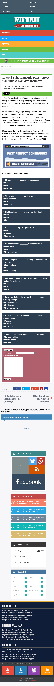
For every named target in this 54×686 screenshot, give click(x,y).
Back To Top (29, 668)
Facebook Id (20, 668)
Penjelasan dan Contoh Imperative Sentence (17, 636)
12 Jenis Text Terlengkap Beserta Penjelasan (18, 653)
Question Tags (33, 594)
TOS (31, 11)
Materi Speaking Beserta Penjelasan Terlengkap (19, 658)
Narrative (31, 590)
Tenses (31, 599)
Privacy (32, 7)
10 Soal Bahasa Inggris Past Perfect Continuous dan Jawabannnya (25, 79)
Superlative (16, 599)
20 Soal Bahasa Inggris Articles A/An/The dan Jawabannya (12, 403)
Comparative (17, 586)
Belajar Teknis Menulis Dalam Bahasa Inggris (18, 663)
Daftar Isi (33, 2)
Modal (14, 590)
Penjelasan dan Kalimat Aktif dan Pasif (15, 641)
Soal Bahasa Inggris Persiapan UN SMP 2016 (18, 617)
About (5, 2)
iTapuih (23, 682)
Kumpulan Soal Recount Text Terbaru (15, 624)
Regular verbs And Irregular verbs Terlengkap (18, 638)
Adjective (15, 581)
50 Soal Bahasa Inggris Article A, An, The (16, 614)
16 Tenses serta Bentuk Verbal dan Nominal (17, 643)
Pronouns (16, 594)
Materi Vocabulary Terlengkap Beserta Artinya (18, 660)
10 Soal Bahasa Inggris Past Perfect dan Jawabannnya (41, 403)
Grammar (32, 586)
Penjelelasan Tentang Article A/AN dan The (17, 634)
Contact (5, 7)
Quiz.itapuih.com (32, 684)
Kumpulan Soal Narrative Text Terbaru (15, 621)
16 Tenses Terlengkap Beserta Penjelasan (17, 656)
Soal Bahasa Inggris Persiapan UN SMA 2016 (18, 619)
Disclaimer (6, 11)
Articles (31, 581)
